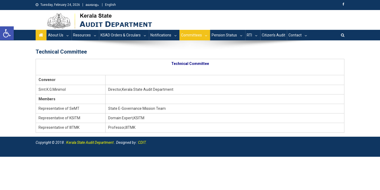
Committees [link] (191, 35)
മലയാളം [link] (92, 5)
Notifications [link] (160, 35)
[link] (7, 33)
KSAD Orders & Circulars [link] (121, 35)
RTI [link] (249, 35)
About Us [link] (55, 35)
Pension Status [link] (224, 35)
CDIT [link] (142, 142)
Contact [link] (295, 35)
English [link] (110, 5)
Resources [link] (82, 35)
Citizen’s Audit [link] (273, 35)
